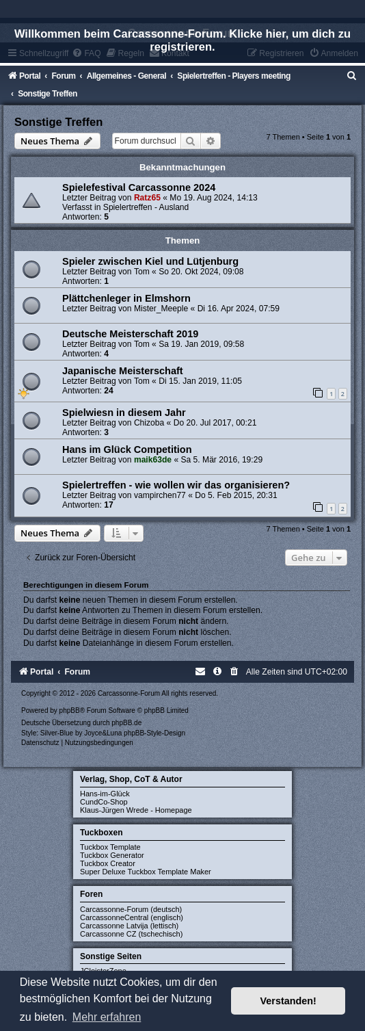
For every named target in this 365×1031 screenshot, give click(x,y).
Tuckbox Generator (112, 855)
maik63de (153, 460)
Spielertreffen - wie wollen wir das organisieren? (176, 485)
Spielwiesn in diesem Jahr (124, 412)
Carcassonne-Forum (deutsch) (131, 909)
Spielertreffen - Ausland (146, 207)
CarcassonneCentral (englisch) (131, 917)
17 (108, 505)
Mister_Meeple (161, 308)
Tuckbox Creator (107, 863)
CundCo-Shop (104, 802)
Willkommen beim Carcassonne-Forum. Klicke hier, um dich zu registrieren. (182, 40)
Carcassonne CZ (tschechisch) (131, 934)
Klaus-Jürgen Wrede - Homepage (136, 810)
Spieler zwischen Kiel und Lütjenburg (150, 261)
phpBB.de (126, 723)
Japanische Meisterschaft (122, 370)
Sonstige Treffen (58, 122)
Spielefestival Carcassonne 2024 (138, 187)
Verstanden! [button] (288, 1000)
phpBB (69, 710)
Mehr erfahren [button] (106, 1017)
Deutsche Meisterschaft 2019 (130, 333)
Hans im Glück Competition (127, 449)
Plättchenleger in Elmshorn (126, 298)
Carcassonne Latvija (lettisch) (129, 926)
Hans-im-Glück (105, 793)
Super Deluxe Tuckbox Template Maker (145, 871)
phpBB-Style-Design (154, 733)
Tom (142, 271)
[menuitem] (352, 76)
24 (108, 390)
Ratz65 (147, 198)
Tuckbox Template (110, 847)
